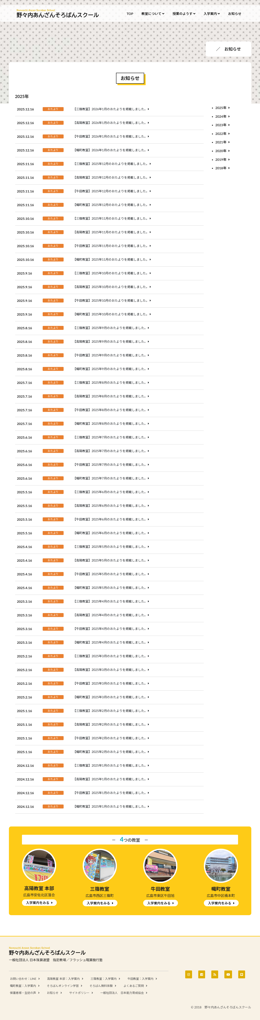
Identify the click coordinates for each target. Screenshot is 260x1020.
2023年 (220, 125)
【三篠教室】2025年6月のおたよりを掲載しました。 (110, 492)
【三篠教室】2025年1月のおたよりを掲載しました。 (110, 765)
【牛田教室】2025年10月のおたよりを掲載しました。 (111, 300)
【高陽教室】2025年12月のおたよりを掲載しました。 (111, 177)
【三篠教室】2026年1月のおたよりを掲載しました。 (110, 109)
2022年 (220, 134)
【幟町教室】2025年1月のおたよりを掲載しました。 (110, 806)
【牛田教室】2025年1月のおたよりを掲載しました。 (110, 793)
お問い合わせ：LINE (23, 978)
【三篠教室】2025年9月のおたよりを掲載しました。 (110, 328)
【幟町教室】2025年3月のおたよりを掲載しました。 (110, 697)
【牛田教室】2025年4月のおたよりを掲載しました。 (110, 628)
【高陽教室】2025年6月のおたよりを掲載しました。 (110, 505)
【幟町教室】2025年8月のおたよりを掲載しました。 (110, 423)
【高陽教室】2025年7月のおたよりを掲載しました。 (110, 451)
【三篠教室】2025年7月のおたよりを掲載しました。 (110, 437)
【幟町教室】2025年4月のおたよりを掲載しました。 (110, 642)
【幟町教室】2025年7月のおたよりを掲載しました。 (110, 478)
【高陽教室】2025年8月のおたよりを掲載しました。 (110, 396)
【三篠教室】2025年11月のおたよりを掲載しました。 (111, 218)
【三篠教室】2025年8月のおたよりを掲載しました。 (110, 382)
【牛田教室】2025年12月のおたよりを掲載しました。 (111, 191)
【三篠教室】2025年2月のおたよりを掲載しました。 (110, 711)
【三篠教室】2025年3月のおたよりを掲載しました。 (110, 656)
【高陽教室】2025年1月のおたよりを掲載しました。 (110, 779)
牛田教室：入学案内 (140, 978)
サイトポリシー (79, 993)
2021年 (220, 142)
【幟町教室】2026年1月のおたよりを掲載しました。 (110, 150)
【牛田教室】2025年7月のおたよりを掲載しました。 (110, 464)
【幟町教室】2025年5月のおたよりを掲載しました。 (110, 587)
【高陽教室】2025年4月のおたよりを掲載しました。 (110, 615)
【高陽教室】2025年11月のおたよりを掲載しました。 (111, 232)
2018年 (220, 168)
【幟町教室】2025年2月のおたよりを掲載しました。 (110, 752)
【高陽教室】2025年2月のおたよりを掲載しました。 (110, 724)
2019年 (220, 159)
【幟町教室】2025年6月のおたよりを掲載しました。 (110, 533)
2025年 (220, 108)
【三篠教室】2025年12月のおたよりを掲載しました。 (111, 164)
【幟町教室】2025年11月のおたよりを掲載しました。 (111, 259)
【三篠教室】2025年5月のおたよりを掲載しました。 (110, 546)
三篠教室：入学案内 (104, 978)
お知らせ (52, 993)
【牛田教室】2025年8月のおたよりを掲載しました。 (110, 410)
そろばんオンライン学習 (63, 985)
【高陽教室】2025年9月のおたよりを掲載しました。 (110, 341)
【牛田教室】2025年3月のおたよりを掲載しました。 (110, 683)
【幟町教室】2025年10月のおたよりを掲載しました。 (111, 314)
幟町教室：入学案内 (23, 985)
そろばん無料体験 (101, 985)
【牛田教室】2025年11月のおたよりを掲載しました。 (111, 246)
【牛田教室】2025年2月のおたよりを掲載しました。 (110, 738)
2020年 (220, 151)
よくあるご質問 (133, 985)
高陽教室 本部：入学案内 (63, 978)
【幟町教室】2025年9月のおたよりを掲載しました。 (110, 369)
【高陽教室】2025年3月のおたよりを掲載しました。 (110, 670)
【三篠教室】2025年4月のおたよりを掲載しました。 (110, 601)
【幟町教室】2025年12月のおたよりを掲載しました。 (111, 205)
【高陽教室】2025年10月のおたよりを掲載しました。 (111, 287)
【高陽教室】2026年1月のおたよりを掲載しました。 (110, 123)
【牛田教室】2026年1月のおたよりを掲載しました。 (110, 136)
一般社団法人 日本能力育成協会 (122, 993)
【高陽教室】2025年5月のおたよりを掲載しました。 (110, 560)
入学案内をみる (37, 903)
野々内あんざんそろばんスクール (58, 13)
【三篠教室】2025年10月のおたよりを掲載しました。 (111, 273)
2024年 (220, 116)
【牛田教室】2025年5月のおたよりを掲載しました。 (110, 574)
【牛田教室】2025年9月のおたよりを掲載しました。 (110, 355)
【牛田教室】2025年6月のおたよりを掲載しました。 (110, 519)
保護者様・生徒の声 (23, 993)
